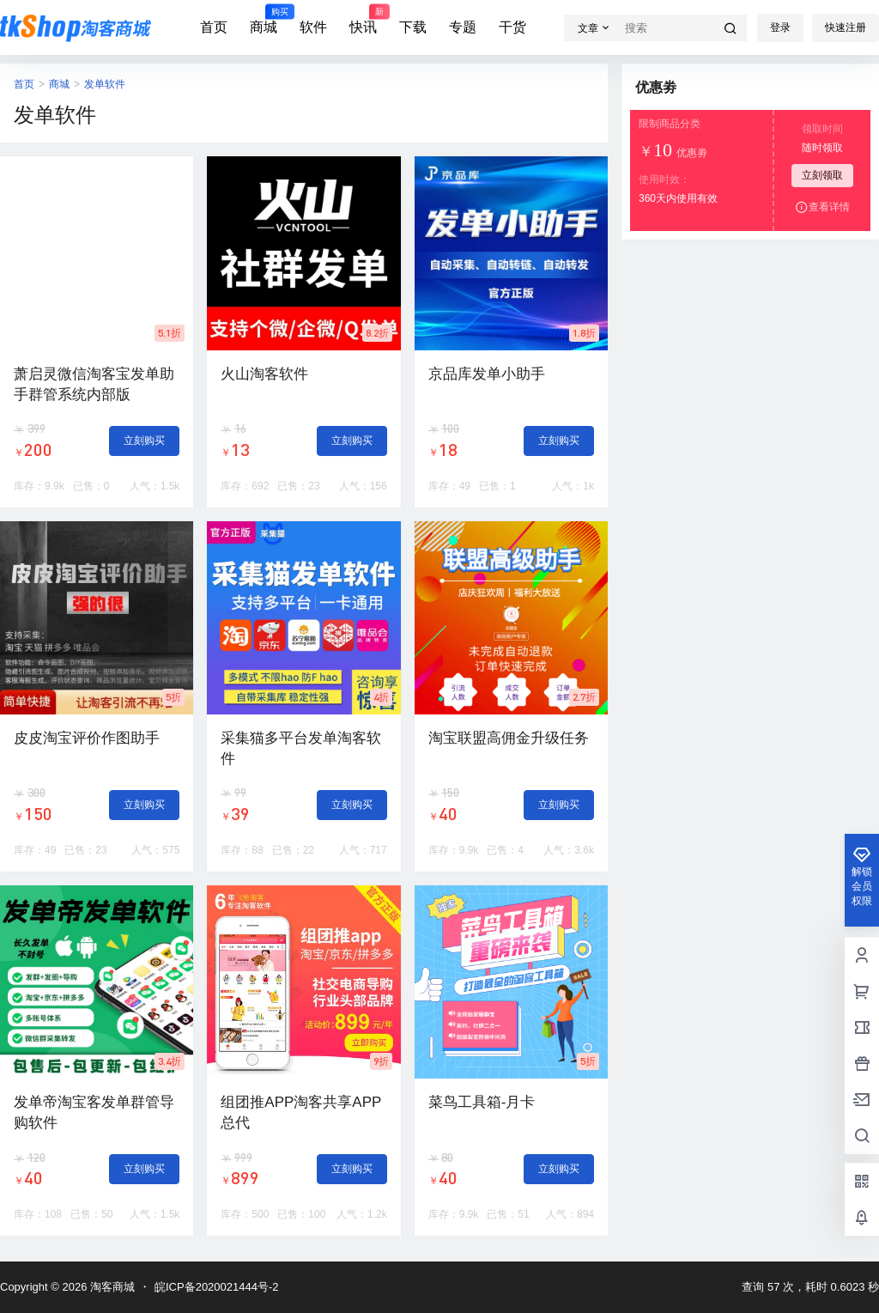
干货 (512, 27)
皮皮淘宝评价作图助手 (87, 738)
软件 (313, 27)
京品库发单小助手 (486, 374)
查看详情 (822, 207)
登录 (780, 27)
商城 (263, 19)
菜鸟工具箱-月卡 (482, 1102)
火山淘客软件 (264, 374)
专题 (462, 27)
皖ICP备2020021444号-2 (217, 1286)
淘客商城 (111, 1286)
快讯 (363, 19)
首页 (213, 27)
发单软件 (104, 84)
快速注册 (845, 27)
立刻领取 (822, 175)
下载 (413, 27)
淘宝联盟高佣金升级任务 (508, 738)
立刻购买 (144, 441)
